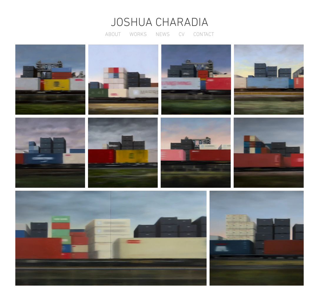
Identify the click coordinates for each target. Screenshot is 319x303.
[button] (162, 34)
